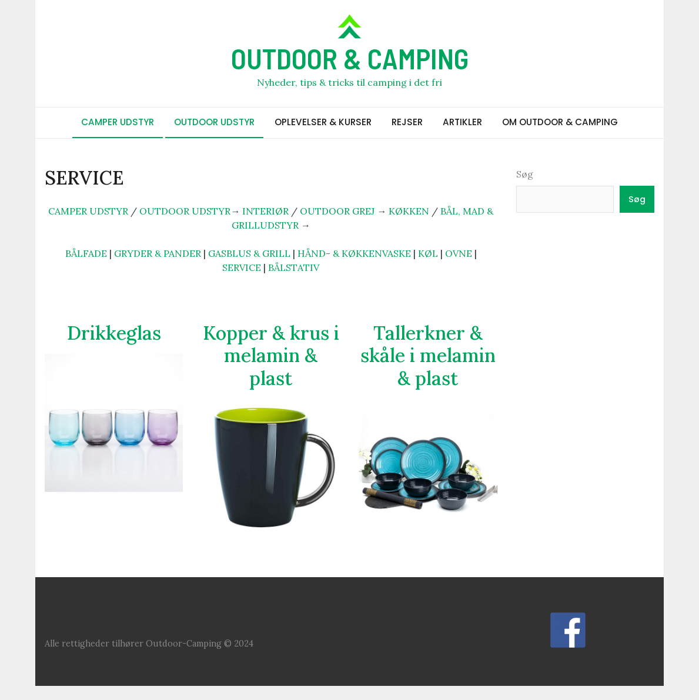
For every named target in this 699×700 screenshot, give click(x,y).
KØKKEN (409, 211)
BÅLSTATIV (293, 267)
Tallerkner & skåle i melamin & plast (428, 355)
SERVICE (241, 267)
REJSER (407, 122)
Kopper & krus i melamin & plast (271, 355)
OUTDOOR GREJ (337, 211)
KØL (428, 253)
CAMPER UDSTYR (117, 122)
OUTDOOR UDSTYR (214, 122)
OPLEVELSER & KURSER (323, 122)
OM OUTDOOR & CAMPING (560, 122)
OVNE (458, 253)
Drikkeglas (114, 333)
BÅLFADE (86, 253)
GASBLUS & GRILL (249, 253)
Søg (524, 174)
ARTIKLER (462, 122)
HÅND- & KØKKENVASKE (354, 253)
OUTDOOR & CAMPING (350, 58)
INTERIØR (265, 211)
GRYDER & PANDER (157, 253)
